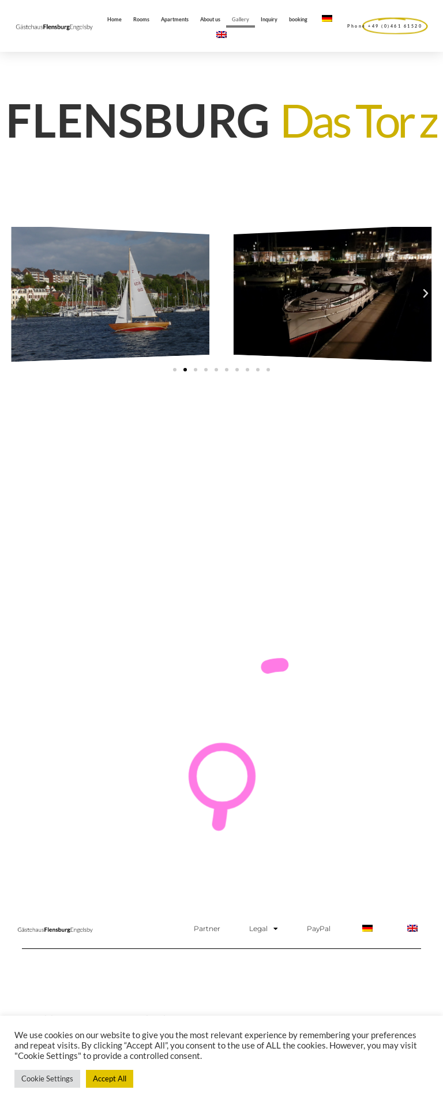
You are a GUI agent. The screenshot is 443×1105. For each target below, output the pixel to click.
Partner (207, 928)
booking (298, 19)
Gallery (240, 19)
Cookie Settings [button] (47, 1078)
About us (210, 19)
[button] (17, 293)
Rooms (141, 19)
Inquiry (269, 19)
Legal (263, 929)
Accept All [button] (109, 1078)
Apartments (175, 19)
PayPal (319, 928)
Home (114, 19)
